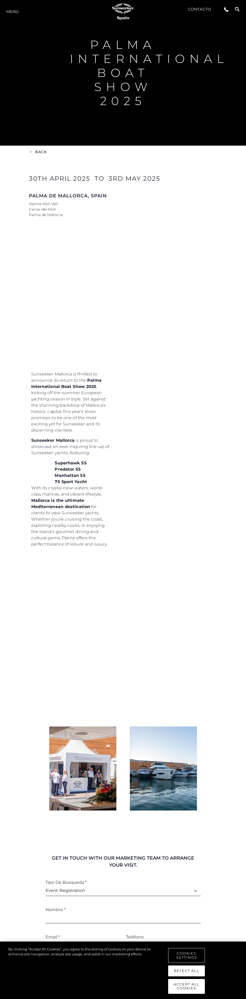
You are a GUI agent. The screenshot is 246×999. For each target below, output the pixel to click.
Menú (12, 11)
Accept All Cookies (187, 986)
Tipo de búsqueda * (66, 882)
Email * (53, 937)
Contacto (199, 9)
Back (41, 152)
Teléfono (135, 937)
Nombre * (56, 909)
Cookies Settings (186, 955)
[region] (123, 970)
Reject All (186, 971)
